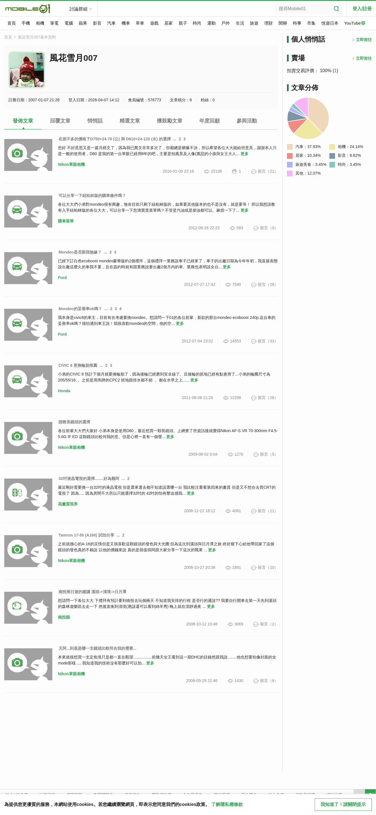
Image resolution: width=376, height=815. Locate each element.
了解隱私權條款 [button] (227, 804)
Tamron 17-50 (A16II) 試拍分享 (86, 535)
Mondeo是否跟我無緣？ (80, 252)
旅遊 (254, 23)
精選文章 (130, 121)
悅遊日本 (329, 23)
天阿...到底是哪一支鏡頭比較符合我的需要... (97, 648)
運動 (211, 23)
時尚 (197, 23)
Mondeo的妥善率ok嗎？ (80, 308)
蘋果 (83, 23)
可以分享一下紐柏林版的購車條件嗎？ (92, 195)
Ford (62, 277)
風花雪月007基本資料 (37, 37)
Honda (64, 391)
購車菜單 (66, 221)
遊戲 (154, 23)
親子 (183, 23)
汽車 (111, 23)
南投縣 (64, 617)
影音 (97, 23)
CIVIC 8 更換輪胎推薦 (78, 365)
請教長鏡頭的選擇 (74, 422)
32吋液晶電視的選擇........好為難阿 (89, 478)
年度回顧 (209, 121)
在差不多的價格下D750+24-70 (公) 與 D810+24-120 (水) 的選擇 (115, 139)
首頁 (11, 23)
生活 (240, 23)
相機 (40, 23)
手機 (25, 23)
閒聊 (282, 23)
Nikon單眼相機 (71, 164)
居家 (168, 23)
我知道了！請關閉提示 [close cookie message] (343, 804)
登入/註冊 (362, 8)
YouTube (355, 23)
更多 (244, 153)
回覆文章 (60, 121)
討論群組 (79, 9)
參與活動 (247, 121)
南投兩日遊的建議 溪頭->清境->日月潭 (92, 591)
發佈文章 (23, 121)
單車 (140, 23)
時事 (297, 23)
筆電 (54, 23)
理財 (268, 23)
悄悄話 (95, 121)
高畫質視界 (68, 504)
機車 (126, 23)
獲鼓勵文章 (169, 121)
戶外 (225, 23)
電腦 (68, 23)
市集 (311, 23)
